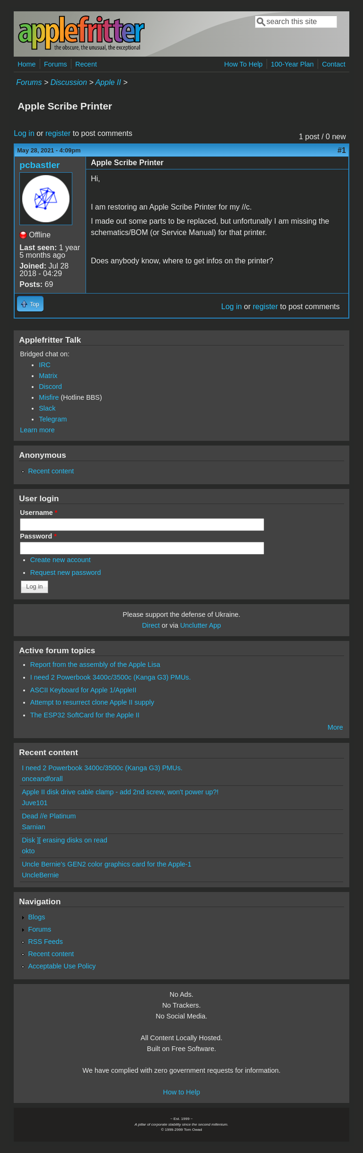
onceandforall (42, 779)
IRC (45, 365)
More (335, 727)
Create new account (60, 560)
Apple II (108, 82)
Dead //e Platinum (49, 816)
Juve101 (34, 803)
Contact (334, 64)
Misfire (49, 397)
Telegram (53, 419)
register (57, 133)
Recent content (51, 471)
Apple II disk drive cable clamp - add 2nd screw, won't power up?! (120, 792)
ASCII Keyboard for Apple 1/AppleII (83, 690)
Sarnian (33, 827)
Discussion (69, 82)
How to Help (181, 1092)
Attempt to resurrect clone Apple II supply (92, 702)
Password (38, 536)
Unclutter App (200, 625)
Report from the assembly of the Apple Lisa (95, 664)
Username (38, 512)
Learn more (37, 430)
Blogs (36, 917)
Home (26, 64)
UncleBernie (40, 875)
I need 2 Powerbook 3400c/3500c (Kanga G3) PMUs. (110, 677)
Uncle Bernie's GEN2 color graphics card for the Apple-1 (106, 864)
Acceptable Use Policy (61, 966)
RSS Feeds (45, 941)
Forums (55, 64)
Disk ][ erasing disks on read (64, 840)
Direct (151, 625)
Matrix (48, 375)
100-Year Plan (292, 64)
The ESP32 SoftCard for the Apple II (84, 715)
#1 (341, 150)
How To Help (243, 64)
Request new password (65, 572)
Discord (50, 386)
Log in (24, 133)
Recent (86, 64)
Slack (47, 408)
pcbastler (39, 165)
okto (28, 851)
